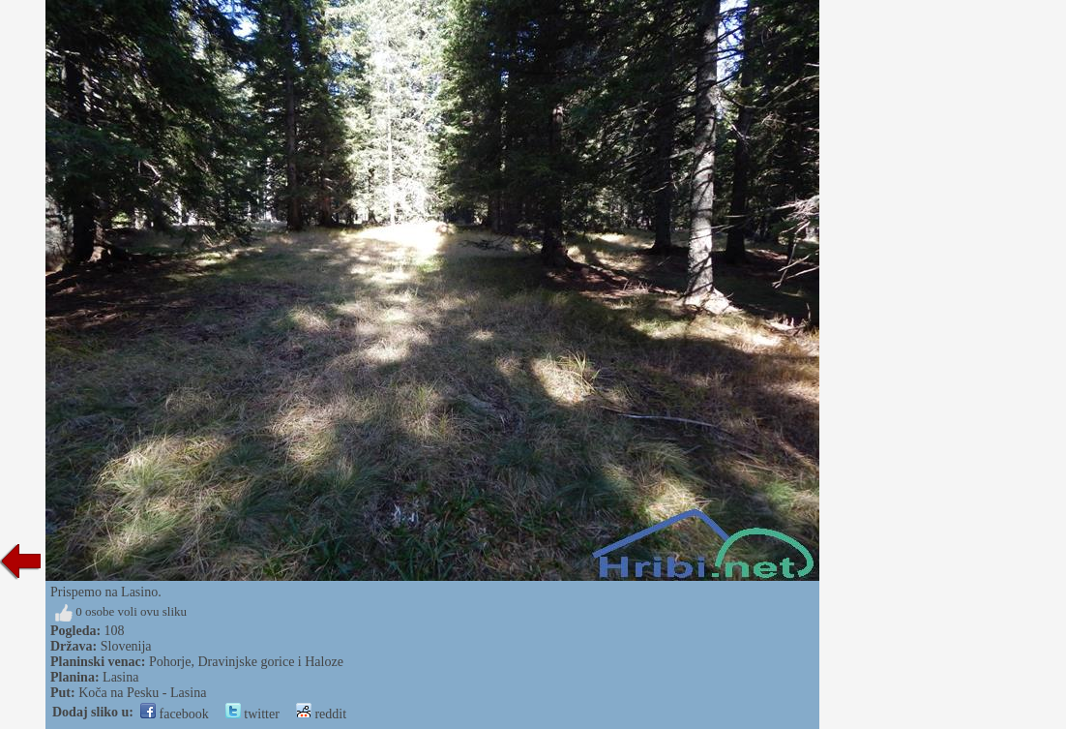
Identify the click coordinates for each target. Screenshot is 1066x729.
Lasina (120, 677)
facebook (174, 714)
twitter (252, 714)
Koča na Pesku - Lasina (142, 692)
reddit (321, 714)
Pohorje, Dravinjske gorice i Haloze (246, 661)
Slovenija (126, 646)
